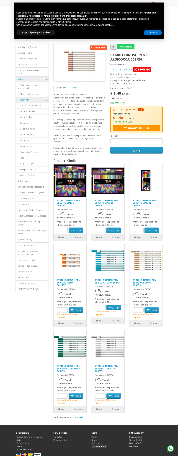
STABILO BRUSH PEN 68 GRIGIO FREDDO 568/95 (106, 368)
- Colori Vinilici (24, 140)
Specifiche (76, 87)
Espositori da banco (26, 283)
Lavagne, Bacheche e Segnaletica (32, 192)
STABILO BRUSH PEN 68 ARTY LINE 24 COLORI (68, 203)
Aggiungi (136, 150)
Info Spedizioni (22, 443)
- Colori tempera (26, 134)
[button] (160, 7)
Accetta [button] (153, 32)
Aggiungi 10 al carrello (136, 127)
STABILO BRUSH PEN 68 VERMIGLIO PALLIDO (68, 282)
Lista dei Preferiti (136, 443)
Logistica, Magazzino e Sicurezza (32, 216)
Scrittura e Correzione (27, 58)
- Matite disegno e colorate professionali (30, 87)
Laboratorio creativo (27, 260)
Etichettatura (23, 204)
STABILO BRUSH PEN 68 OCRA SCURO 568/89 (144, 282)
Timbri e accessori (26, 245)
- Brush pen (23, 99)
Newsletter (134, 446)
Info (61, 237)
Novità (94, 440)
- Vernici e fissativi (26, 175)
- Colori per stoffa (26, 128)
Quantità (114, 136)
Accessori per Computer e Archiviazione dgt (29, 253)
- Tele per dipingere (27, 169)
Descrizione (61, 87)
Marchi (94, 437)
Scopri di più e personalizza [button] (35, 32)
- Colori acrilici (25, 117)
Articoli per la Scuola (27, 47)
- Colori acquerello (27, 111)
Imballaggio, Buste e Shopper (31, 210)
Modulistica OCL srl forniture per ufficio (32, 232)
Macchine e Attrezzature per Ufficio (30, 223)
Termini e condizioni (24, 449)
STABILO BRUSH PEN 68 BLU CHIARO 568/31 (108, 281)
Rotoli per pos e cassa (27, 266)
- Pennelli (22, 157)
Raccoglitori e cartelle (27, 64)
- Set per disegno (26, 163)
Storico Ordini (135, 440)
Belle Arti (22, 79)
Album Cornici (24, 277)
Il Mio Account (135, 437)
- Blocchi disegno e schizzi (30, 94)
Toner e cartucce (25, 271)
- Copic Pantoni (25, 146)
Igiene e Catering (25, 239)
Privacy (18, 446)
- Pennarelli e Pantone (28, 152)
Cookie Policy (100, 446)
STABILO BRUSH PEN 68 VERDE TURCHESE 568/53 (68, 368)
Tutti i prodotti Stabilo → (130, 69)
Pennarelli (78, 417)
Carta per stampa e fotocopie (31, 187)
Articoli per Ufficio (26, 53)
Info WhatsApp (126, 46)
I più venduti (96, 443)
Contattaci (57, 437)
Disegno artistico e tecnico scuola (29, 72)
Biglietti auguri (24, 181)
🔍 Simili (78, 237)
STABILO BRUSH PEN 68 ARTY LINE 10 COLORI (144, 203)
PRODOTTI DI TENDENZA (28, 289)
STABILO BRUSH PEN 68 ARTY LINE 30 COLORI (106, 203)
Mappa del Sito (60, 440)
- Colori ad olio (25, 123)
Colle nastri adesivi (26, 198)
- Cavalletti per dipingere (29, 105)
